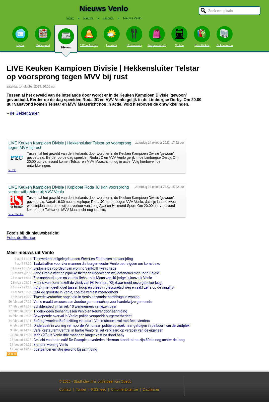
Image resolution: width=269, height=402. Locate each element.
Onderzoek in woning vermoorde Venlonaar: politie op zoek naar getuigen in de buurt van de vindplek (111, 326)
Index (70, 18)
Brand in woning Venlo (50, 345)
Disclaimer (151, 389)
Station (179, 36)
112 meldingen (89, 36)
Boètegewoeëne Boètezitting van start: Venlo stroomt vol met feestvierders (91, 321)
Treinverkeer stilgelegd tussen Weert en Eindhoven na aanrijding (83, 259)
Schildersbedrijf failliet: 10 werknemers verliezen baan (75, 306)
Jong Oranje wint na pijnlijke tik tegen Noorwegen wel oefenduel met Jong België (96, 273)
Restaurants (134, 36)
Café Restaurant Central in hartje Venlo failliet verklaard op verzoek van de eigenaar (98, 330)
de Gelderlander (24, 113)
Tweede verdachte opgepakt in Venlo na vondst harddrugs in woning (86, 297)
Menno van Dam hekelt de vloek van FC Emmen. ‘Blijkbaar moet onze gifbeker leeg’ (97, 283)
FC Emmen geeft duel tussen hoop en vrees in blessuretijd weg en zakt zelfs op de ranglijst (103, 287)
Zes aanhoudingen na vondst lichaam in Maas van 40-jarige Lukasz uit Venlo (92, 278)
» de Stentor (16, 214)
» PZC (12, 170)
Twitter (81, 389)
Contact (65, 389)
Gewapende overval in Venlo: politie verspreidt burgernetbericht (82, 316)
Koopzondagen (157, 36)
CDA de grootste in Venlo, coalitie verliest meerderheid (75, 292)
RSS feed (98, 389)
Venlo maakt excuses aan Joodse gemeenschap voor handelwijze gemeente (92, 302)
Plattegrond (43, 36)
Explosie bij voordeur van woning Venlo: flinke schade (74, 268)
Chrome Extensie (124, 389)
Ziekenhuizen (224, 36)
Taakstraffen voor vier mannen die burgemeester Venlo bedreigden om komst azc (96, 264)
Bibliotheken (202, 36)
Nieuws (66, 40)
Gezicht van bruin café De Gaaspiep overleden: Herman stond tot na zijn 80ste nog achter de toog (109, 340)
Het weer (112, 36)
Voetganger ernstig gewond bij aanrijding (65, 349)
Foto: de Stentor (21, 237)
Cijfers (20, 36)
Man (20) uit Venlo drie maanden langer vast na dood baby (78, 335)
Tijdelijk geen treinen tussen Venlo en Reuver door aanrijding (80, 311)
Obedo (126, 381)
